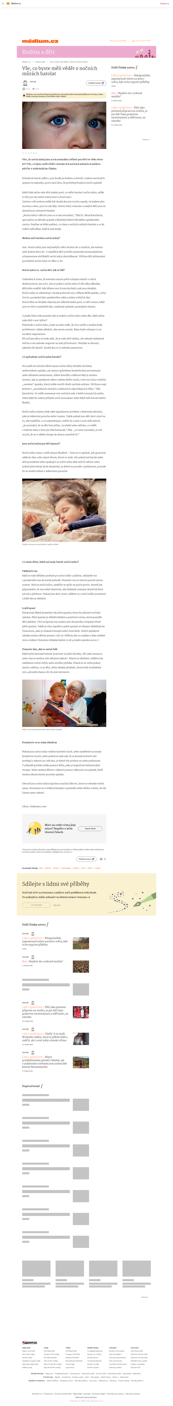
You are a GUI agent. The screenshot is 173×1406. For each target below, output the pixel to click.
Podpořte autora (96, 83)
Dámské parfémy (81, 1381)
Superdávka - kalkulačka (131, 1374)
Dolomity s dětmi (115, 1367)
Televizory (112, 1381)
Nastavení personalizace (86, 1397)
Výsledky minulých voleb (31, 1361)
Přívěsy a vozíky (77, 1377)
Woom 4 (115, 1377)
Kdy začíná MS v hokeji (52, 1367)
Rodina (76, 868)
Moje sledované (118, 41)
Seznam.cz (164, 4)
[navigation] (3, 4)
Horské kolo (66, 1377)
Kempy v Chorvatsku (116, 1351)
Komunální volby (28, 1354)
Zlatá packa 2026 (88, 1374)
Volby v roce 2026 (28, 1351)
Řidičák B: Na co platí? (139, 1361)
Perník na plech (93, 1367)
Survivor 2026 (101, 1374)
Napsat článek (90, 829)
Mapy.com (49, 1374)
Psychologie (66, 868)
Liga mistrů (70, 1367)
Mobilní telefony (53, 1381)
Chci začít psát (141, 41)
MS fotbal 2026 (71, 1351)
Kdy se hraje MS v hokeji (52, 1364)
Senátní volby (27, 1358)
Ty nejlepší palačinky (94, 1351)
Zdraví (90, 868)
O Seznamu (48, 1394)
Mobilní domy (106, 1377)
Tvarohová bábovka (94, 1361)
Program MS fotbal (73, 1354)
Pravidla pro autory (115, 1394)
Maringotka (95, 1377)
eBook (26, 88)
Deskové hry (103, 1381)
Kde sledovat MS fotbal (74, 1361)
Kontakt (87, 1394)
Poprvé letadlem (115, 1354)
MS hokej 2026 (49, 1351)
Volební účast (27, 1367)
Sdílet (35, 88)
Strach (56, 868)
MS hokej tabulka (50, 1358)
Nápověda (77, 1394)
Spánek (48, 868)
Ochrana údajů (98, 1394)
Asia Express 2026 (114, 1374)
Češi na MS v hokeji (51, 1361)
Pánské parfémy (137, 1381)
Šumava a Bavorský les (117, 1358)
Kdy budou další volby (30, 1364)
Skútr (87, 1377)
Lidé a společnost (121, 76)
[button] (64, 125)
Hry (113, 93)
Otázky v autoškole (138, 1364)
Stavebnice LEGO (66, 1381)
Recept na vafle (93, 1364)
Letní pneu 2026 (137, 1351)
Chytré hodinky (123, 1381)
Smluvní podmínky (63, 1394)
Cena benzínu (75, 1374)
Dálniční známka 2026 (139, 1354)
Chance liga (70, 1364)
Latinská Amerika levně (118, 1364)
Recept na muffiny (94, 1354)
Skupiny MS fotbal (72, 1358)
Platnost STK (135, 1367)
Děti (40, 868)
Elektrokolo (124, 1377)
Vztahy (97, 868)
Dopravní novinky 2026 (139, 1358)
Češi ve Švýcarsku (115, 1361)
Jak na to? (57, 905)
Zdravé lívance (92, 1358)
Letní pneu (93, 1381)
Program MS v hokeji (51, 1354)
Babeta (57, 1377)
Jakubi (33, 82)
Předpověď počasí (61, 1374)
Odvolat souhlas (132, 1394)
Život (83, 868)
